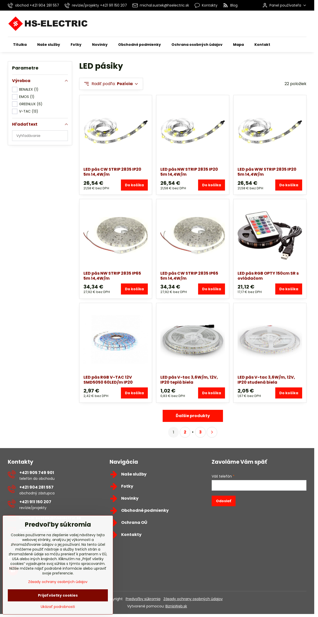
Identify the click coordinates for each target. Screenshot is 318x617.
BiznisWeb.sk (176, 606)
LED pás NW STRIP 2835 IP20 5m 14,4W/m (189, 171)
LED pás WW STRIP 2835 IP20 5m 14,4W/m (267, 171)
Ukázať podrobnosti (58, 614)
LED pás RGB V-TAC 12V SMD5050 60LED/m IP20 (108, 379)
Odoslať (223, 500)
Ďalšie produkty (193, 416)
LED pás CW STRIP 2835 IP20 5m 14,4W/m (112, 171)
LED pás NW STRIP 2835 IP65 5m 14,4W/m (112, 275)
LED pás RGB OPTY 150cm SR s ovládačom (268, 275)
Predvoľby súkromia (143, 598)
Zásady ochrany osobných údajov (193, 598)
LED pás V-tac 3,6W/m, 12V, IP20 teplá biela (189, 379)
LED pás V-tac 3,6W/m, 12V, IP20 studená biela (266, 379)
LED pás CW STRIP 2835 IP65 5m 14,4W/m (189, 275)
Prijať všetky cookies (58, 602)
